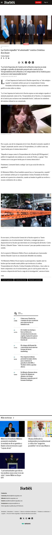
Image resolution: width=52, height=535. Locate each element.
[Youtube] (29, 518)
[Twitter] (23, 518)
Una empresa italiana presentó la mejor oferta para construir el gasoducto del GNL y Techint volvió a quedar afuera (29, 362)
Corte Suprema (7, 280)
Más (28, 313)
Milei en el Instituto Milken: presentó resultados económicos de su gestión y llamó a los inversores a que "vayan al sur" (11, 443)
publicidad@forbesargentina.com (14, 495)
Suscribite (38, 2)
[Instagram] (26, 518)
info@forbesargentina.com (11, 498)
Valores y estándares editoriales (28, 511)
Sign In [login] (46, 2)
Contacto (16, 511)
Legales (3, 513)
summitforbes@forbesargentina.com (13, 500)
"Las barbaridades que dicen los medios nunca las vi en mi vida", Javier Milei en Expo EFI (12, 474)
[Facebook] (21, 518)
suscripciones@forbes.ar (14, 503)
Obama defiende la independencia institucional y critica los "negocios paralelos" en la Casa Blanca (39, 442)
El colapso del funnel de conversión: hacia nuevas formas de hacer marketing (29, 348)
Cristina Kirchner (20, 280)
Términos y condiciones (44, 511)
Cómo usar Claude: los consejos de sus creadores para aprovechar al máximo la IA (29, 321)
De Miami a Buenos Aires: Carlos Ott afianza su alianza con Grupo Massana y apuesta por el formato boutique (29, 376)
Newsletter (10, 511)
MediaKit (3, 511)
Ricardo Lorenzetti (35, 280)
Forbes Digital (5, 56)
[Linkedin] (32, 518)
